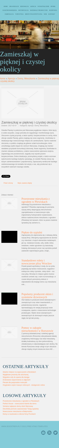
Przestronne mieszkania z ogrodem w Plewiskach (35, 200)
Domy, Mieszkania (26, 78)
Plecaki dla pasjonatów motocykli (15, 382)
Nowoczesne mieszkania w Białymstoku (17, 411)
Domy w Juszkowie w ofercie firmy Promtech (19, 414)
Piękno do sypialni (31, 232)
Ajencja (11, 78)
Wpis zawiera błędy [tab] (25, 183)
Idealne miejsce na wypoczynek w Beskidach (19, 372)
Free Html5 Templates (37, 426)
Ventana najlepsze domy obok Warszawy (18, 406)
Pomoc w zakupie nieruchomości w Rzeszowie (37, 329)
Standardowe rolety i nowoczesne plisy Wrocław (36, 262)
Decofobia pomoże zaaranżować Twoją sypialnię (21, 409)
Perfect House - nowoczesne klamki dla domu (19, 404)
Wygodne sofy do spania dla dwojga (16, 377)
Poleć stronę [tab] (8, 183)
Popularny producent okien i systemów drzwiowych (37, 296)
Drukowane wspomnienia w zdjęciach (16, 380)
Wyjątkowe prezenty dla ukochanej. (16, 375)
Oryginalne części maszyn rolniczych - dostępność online (24, 385)
